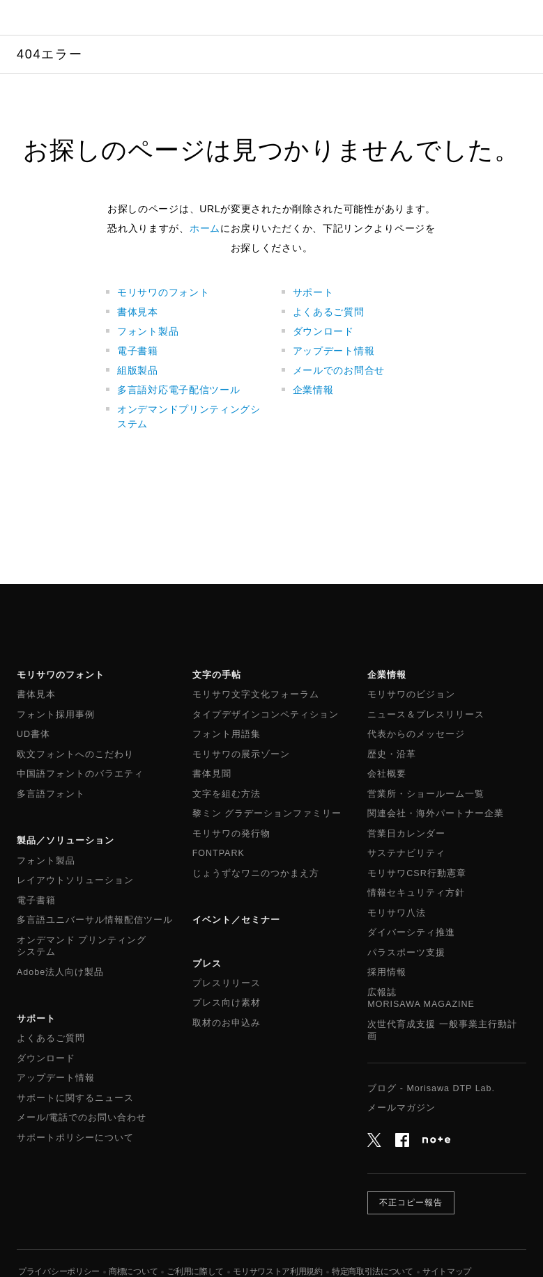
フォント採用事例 (56, 715)
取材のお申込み (226, 1023)
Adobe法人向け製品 (60, 972)
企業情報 (313, 389)
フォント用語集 (226, 734)
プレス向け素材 (226, 1003)
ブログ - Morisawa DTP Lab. (431, 1088)
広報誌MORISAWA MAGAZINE (421, 999)
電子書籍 (137, 350)
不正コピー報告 (411, 1202)
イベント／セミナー (236, 919)
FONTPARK (218, 853)
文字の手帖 (216, 674)
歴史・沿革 (391, 754)
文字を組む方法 (226, 794)
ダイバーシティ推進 (411, 932)
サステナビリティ (406, 853)
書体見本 (137, 311)
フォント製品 (147, 331)
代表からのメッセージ (416, 734)
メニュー (526, 17)
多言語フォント (51, 794)
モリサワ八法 (396, 913)
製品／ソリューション (65, 840)
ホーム (205, 228)
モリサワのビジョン (411, 694)
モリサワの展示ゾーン (241, 754)
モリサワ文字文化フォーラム (255, 694)
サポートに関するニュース (75, 1098)
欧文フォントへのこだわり (75, 754)
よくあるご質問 (329, 311)
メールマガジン (401, 1108)
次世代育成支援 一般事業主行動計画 (442, 1031)
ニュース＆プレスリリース (425, 715)
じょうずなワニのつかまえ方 (255, 873)
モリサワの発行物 (231, 834)
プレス (207, 963)
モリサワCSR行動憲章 (416, 873)
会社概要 (386, 774)
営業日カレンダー (406, 834)
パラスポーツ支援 (406, 953)
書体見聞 (211, 774)
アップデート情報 (334, 350)
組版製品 (137, 370)
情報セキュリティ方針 (416, 893)
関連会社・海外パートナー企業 (435, 813)
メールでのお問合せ (339, 370)
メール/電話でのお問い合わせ (81, 1118)
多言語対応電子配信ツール (178, 389)
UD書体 (33, 734)
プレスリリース (226, 983)
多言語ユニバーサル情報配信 (95, 920)
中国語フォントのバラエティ (80, 774)
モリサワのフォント (163, 292)
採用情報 (386, 972)
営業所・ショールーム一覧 (425, 794)
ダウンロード (323, 331)
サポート (313, 292)
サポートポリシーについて (75, 1138)
